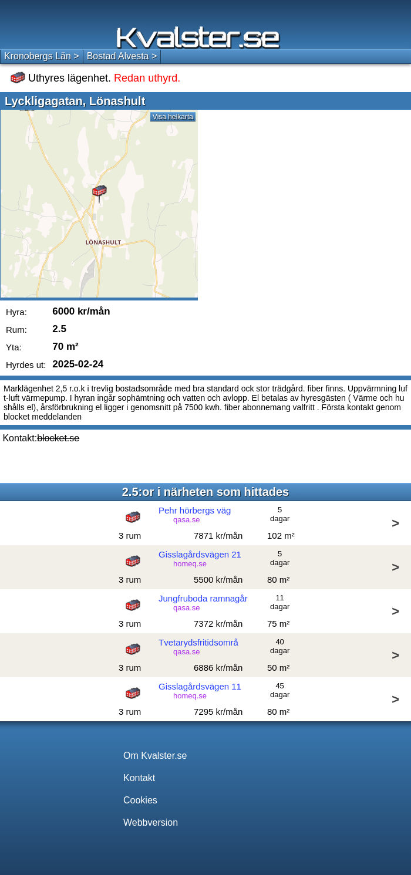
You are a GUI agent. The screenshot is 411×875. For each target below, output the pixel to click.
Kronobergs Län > (41, 56)
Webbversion (150, 822)
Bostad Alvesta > (122, 56)
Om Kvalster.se (155, 756)
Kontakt (139, 778)
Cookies (140, 800)
